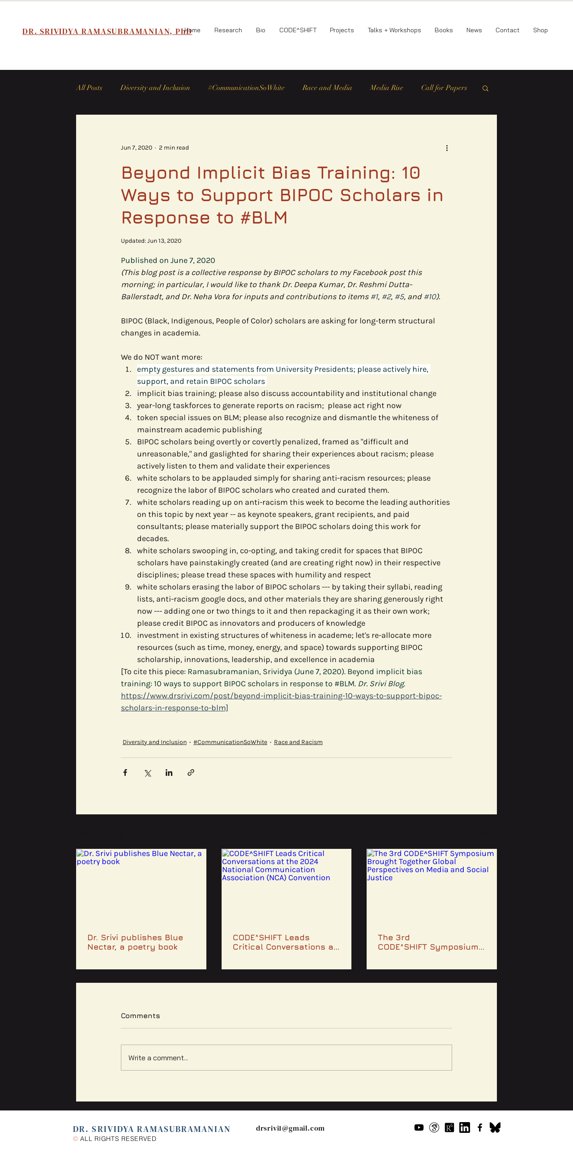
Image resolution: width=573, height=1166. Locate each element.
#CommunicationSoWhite (246, 87)
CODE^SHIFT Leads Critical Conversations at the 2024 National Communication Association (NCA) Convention (285, 942)
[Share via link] (191, 772)
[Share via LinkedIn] (169, 772)
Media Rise (386, 87)
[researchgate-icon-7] (449, 1127)
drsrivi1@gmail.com (290, 1128)
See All (488, 832)
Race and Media (327, 87)
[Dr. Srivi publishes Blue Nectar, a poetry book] (141, 885)
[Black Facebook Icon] (480, 1127)
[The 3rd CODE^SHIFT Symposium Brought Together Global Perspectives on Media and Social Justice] (431, 885)
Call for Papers (444, 87)
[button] (485, 87)
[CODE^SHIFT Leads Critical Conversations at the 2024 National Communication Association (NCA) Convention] (286, 885)
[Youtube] (419, 1127)
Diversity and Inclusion (155, 87)
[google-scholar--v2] (434, 1127)
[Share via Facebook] (125, 772)
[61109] (464, 1127)
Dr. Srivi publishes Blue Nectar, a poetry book (135, 942)
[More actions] (446, 147)
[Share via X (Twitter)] (147, 772)
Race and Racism (298, 742)
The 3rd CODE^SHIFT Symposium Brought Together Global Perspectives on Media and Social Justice (429, 942)
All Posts (89, 87)
